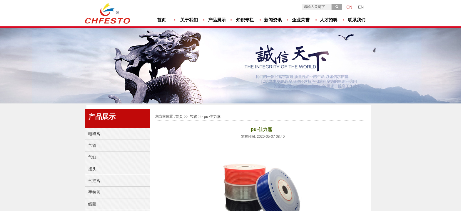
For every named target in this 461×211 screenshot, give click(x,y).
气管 (193, 116)
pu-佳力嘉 (212, 116)
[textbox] (317, 7)
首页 (179, 116)
